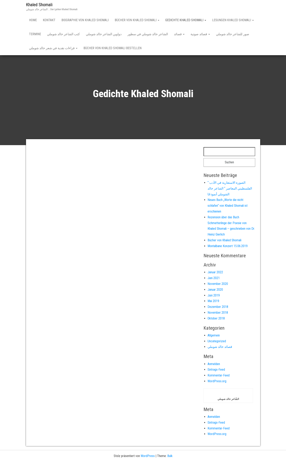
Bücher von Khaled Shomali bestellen (112, 48)
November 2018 (218, 312)
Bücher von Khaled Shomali (137, 20)
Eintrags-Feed (216, 369)
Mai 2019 (213, 301)
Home (33, 20)
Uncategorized (217, 341)
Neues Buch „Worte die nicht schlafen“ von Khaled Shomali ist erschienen (228, 205)
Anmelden (214, 364)
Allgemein (214, 335)
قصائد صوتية (200, 34)
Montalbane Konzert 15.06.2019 (228, 246)
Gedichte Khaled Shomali (185, 20)
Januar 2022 (215, 272)
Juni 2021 (214, 278)
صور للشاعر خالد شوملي (232, 34)
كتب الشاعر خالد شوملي (63, 34)
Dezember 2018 (218, 307)
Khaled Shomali (39, 4)
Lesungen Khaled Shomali (233, 20)
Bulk (170, 456)
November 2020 (218, 284)
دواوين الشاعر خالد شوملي (103, 34)
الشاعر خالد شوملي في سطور (147, 34)
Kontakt (49, 20)
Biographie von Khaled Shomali (85, 20)
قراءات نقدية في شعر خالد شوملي (53, 48)
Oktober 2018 (216, 318)
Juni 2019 (214, 295)
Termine (35, 34)
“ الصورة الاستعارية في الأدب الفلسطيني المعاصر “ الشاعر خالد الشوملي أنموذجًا (230, 188)
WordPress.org (217, 381)
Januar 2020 (215, 289)
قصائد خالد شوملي (220, 347)
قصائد (179, 34)
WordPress (148, 456)
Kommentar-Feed (219, 375)
